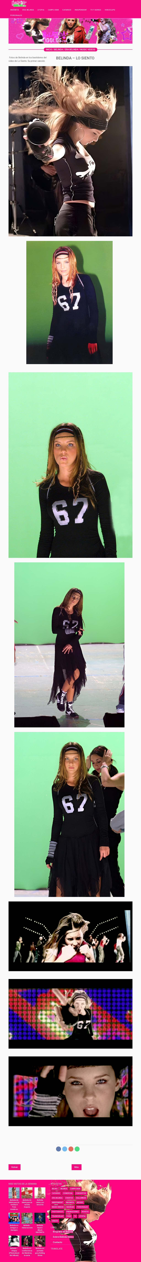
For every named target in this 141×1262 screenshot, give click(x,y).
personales (82, 1207)
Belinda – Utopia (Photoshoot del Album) (14, 1251)
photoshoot (57, 1212)
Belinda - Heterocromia (27, 1226)
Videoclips (110, 10)
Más (76, 1167)
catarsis (56, 1193)
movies (80, 1202)
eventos (69, 1198)
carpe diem (75, 1189)
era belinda (57, 1198)
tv (75, 1216)
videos (55, 1221)
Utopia (41, 10)
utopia (82, 1216)
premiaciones (73, 1212)
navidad (70, 1207)
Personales (16, 15)
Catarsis (66, 10)
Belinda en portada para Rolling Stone (40, 1251)
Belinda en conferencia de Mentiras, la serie (27, 1251)
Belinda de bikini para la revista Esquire (27, 1203)
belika (54, 1189)
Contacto (57, 1242)
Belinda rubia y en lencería (40, 1202)
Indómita (14, 10)
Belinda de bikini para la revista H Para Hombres (14, 1204)
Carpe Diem (53, 10)
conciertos (81, 1193)
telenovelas (57, 1216)
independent (57, 1202)
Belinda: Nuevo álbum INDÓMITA (40, 1228)
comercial (68, 1193)
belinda (64, 1189)
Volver (14, 1167)
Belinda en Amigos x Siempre (14, 1227)
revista (85, 1212)
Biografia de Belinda (63, 1231)
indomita (70, 1202)
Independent (81, 10)
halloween (81, 1198)
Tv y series (95, 10)
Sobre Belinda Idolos (63, 1237)
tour (69, 1216)
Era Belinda (28, 10)
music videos (57, 1207)
